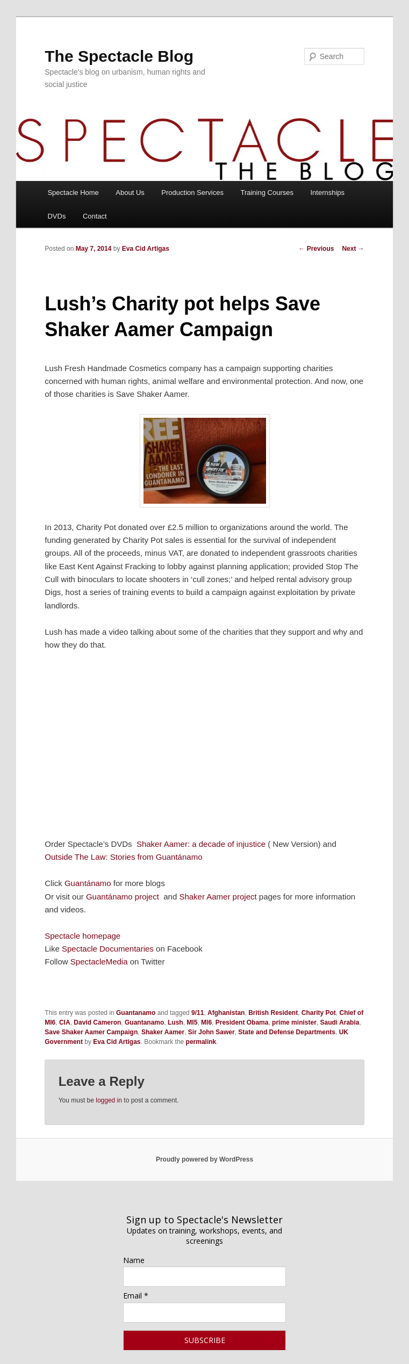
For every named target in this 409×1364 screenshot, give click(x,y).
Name (134, 1260)
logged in (109, 1100)
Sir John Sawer (211, 1032)
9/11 (197, 1013)
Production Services (192, 192)
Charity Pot (319, 1013)
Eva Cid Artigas (145, 248)
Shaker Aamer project (217, 896)
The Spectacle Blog (119, 56)
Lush (175, 1022)
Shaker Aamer (162, 1032)
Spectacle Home (72, 192)
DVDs (56, 216)
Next (353, 248)
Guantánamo (87, 883)
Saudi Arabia (339, 1022)
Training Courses (266, 192)
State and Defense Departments (286, 1032)
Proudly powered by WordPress (204, 1159)
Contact (95, 216)
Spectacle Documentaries (109, 948)
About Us (130, 192)
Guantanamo (135, 1013)
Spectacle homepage (82, 935)
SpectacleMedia (99, 961)
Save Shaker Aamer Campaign (91, 1032)
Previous (316, 248)
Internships (327, 192)
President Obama (242, 1022)
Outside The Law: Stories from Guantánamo (123, 856)
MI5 (191, 1022)
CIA (64, 1022)
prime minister (294, 1022)
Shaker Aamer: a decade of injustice (201, 843)
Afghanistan (226, 1013)
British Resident (273, 1013)
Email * (135, 1295)
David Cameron (97, 1022)
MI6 (206, 1022)
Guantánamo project (122, 896)
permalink (201, 1042)
